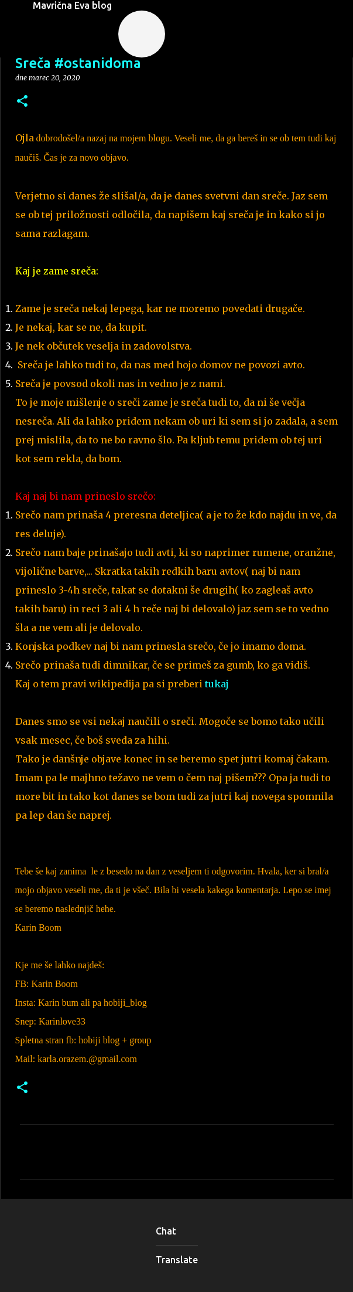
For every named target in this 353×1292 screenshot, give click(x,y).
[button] (22, 102)
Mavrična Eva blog (72, 5)
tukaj (218, 684)
